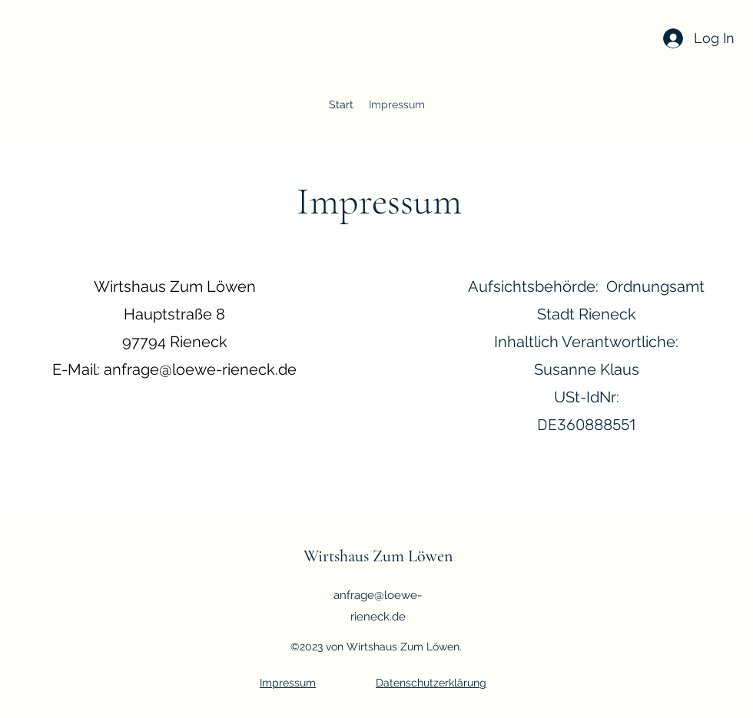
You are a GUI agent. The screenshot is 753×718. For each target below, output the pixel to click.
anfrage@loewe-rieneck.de (200, 369)
